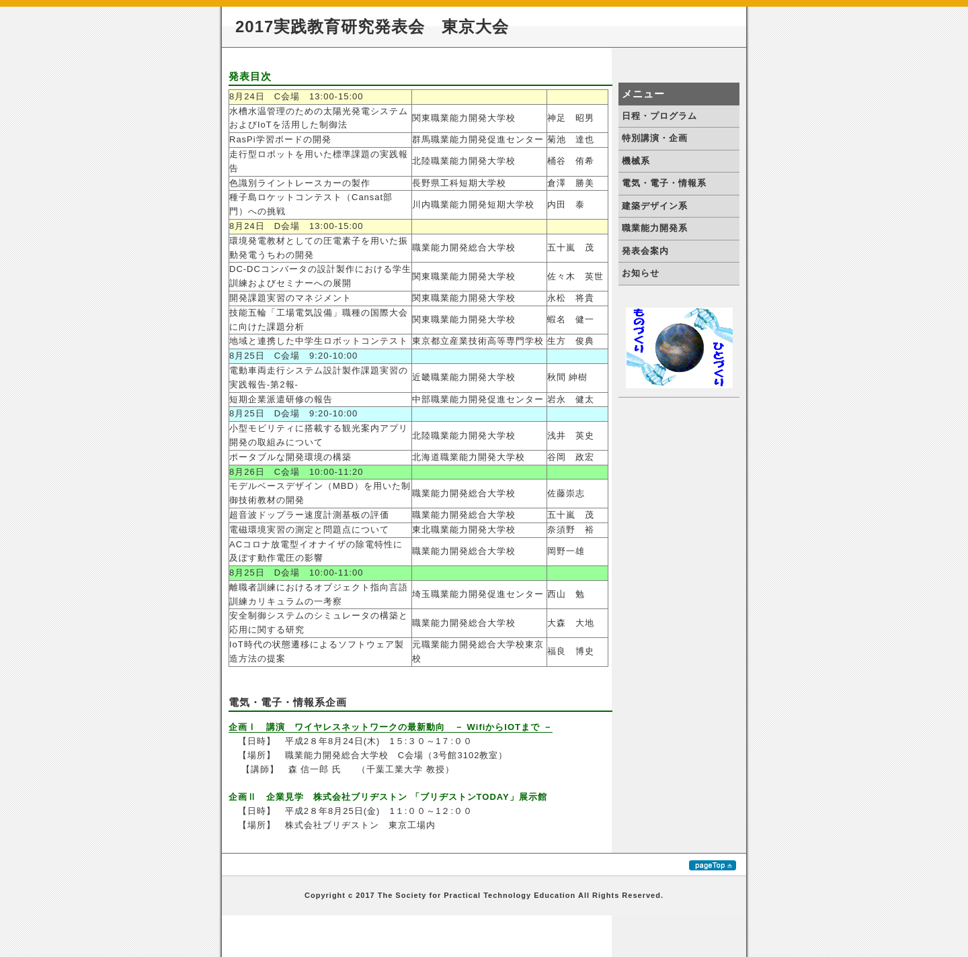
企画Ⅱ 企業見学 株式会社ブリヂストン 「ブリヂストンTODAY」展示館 (388, 797)
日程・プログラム (659, 116)
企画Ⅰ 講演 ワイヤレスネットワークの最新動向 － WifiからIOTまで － (391, 727)
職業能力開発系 (655, 228)
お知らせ (640, 273)
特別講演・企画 (655, 138)
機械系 (636, 161)
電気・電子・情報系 (664, 183)
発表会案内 (645, 251)
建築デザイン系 (655, 206)
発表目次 (250, 76)
